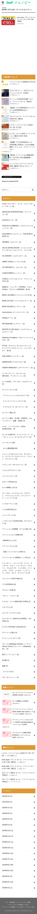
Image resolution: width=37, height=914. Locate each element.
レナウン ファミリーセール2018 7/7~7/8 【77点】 (20, 126)
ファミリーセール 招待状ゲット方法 (16, 557)
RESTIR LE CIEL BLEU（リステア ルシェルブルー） (17, 330)
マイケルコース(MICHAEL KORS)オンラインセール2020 (16, 735)
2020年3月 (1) (7, 813)
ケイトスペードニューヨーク (14, 401)
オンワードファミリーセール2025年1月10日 (17, 694)
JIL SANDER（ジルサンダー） (14, 256)
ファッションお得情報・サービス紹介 (16, 529)
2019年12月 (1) (7, 830)
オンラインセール (9, 390)
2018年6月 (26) (7, 865)
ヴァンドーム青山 (9, 632)
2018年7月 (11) (7, 859)
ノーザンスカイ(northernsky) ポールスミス (17, 522)
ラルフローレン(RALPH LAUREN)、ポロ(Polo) (16, 620)
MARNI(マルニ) (9, 540)
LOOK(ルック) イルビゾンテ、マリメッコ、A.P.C (17, 280)
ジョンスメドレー (9, 476)
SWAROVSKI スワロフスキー (14, 362)
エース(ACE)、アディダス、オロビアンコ (17, 383)
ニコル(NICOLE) (9, 509)
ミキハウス (7, 607)
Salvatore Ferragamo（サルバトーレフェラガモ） (17, 339)
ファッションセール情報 (12, 535)
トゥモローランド (9, 504)
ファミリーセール (9, 546)
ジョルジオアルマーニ (11, 470)
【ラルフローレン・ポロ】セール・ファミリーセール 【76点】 (22, 92)
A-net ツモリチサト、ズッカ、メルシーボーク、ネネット (17, 205)
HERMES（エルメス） (11, 242)
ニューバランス (9, 515)
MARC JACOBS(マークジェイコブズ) (17, 295)
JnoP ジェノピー (18, 2)
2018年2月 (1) (7, 888)
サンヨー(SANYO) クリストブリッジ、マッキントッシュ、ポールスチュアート (17, 436)
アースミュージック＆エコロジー (16, 395)
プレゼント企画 (9, 590)
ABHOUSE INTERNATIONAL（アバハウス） (16, 213)
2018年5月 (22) (7, 870)
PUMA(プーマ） (9, 318)
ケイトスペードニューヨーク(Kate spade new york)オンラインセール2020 (17, 711)
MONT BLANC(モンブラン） (13, 306)
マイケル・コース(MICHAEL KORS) (16, 601)
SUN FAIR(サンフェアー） (13, 356)
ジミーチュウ (8, 442)
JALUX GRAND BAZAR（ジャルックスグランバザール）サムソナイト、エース (17, 249)
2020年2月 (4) (7, 819)
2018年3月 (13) (7, 882)
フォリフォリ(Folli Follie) (12, 578)
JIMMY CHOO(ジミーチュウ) (13, 261)
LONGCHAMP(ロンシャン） (13, 273)
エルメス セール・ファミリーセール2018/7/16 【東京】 (22, 117)
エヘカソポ (8, 671)
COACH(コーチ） (9, 220)
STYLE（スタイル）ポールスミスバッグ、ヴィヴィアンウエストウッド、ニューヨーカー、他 (17, 348)
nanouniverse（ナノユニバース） (15, 312)
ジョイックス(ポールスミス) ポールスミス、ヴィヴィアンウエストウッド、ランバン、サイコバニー (17, 456)
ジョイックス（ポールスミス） (14, 464)
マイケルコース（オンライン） (15, 407)
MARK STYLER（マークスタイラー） (17, 301)
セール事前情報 (10, 448)
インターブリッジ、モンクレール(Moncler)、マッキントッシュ (14, 374)
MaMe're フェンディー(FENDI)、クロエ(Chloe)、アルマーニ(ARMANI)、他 (17, 288)
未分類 (5, 660)
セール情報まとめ (9, 487)
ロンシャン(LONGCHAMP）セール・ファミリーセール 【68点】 (21, 100)
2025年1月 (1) (7, 796)
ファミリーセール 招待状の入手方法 (22, 82)
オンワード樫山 (9, 412)
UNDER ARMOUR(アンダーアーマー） (17, 367)
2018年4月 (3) (7, 876)
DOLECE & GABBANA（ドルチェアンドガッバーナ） (17, 227)
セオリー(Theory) (9, 482)
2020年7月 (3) (7, 807)
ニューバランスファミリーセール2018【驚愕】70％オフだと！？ (21, 165)
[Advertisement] (18, 57)
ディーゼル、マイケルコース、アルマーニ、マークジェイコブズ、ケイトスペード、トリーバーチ (16, 495)
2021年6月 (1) (7, 802)
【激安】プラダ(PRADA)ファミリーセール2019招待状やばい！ (22, 109)
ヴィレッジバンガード (11, 638)
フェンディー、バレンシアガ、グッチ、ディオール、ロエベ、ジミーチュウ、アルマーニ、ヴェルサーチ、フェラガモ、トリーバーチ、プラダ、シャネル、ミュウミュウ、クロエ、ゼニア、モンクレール (17, 568)
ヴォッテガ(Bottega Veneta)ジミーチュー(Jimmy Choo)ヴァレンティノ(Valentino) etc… (17, 646)
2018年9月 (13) (7, 853)
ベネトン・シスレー (10, 596)
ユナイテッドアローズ (11, 613)
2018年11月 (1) (7, 842)
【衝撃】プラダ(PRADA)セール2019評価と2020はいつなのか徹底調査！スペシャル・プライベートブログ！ (22, 145)
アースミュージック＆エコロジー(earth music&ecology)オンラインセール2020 (17, 723)
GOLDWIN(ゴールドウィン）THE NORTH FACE (17, 235)
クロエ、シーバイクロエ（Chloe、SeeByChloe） (14, 428)
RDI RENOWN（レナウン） (13, 324)
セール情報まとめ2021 (15, 702)
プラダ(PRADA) (9, 584)
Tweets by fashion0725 (10, 181)
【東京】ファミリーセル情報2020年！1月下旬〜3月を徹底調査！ (21, 156)
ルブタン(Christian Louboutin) (14, 627)
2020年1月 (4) (7, 825)
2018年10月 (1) (7, 848)
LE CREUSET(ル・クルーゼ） (14, 267)
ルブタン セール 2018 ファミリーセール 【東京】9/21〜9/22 (22, 135)
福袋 (5, 666)
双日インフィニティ (10, 654)
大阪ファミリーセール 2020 (14, 552)
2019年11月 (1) (7, 836)
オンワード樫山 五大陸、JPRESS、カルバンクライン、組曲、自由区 (17, 419)
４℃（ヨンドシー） (10, 677)
